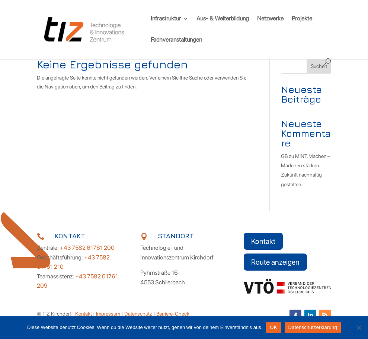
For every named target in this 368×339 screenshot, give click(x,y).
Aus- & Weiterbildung (222, 19)
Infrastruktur (166, 19)
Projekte (302, 19)
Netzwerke (270, 19)
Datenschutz (138, 314)
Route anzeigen (275, 262)
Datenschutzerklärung (312, 327)
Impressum (108, 314)
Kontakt (263, 241)
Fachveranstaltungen (176, 40)
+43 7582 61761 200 (87, 247)
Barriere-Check (172, 314)
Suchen (319, 66)
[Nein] (358, 327)
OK (273, 327)
